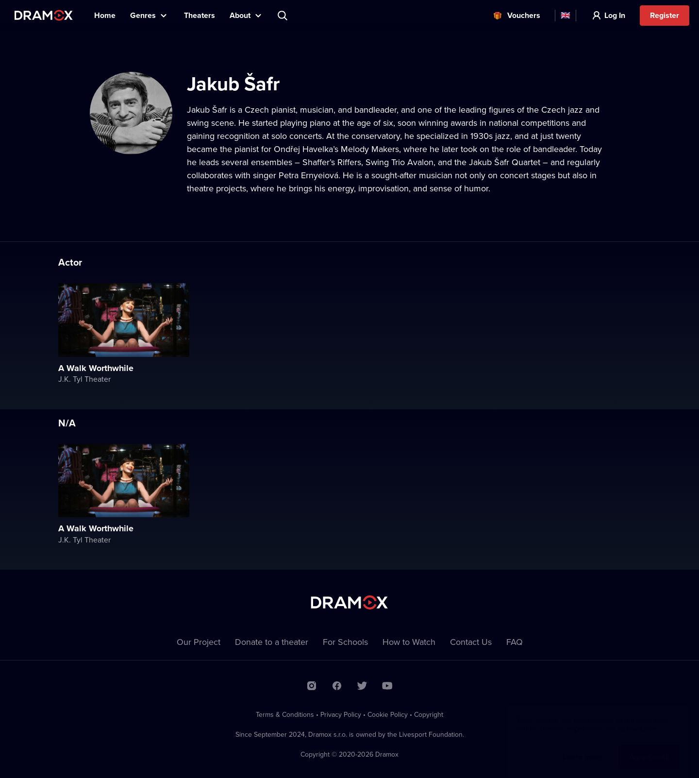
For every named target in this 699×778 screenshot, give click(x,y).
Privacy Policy (340, 714)
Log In (614, 15)
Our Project (198, 642)
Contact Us (471, 642)
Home (105, 15)
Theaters (199, 15)
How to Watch (409, 642)
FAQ (514, 642)
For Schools (345, 642)
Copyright (428, 714)
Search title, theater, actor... (283, 15)
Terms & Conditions (285, 714)
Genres (143, 15)
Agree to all (649, 747)
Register (664, 15)
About (240, 15)
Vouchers (523, 15)
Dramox (44, 15)
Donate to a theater (271, 642)
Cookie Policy (387, 714)
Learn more (583, 747)
